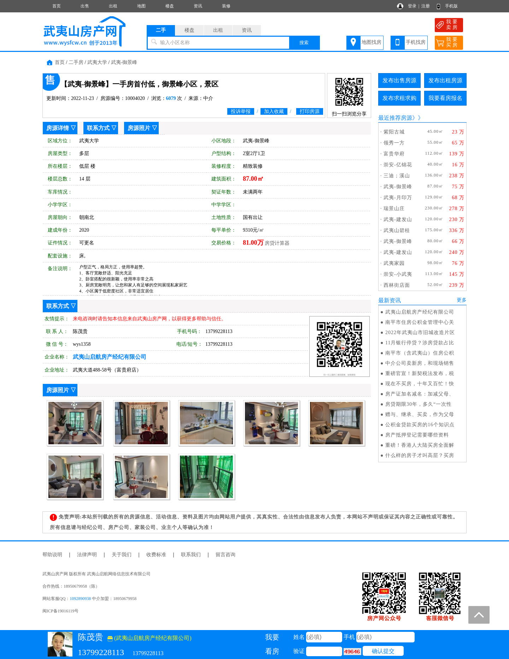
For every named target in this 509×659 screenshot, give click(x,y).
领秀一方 (394, 143)
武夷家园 (394, 263)
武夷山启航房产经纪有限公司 (419, 312)
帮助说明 (52, 554)
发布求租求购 (399, 98)
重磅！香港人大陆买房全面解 (419, 445)
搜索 (304, 42)
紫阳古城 (394, 132)
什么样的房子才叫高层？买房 (419, 455)
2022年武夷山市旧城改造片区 (420, 332)
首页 (56, 6)
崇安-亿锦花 (398, 164)
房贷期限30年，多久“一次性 (418, 404)
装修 (226, 6)
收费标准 (156, 554)
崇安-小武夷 (398, 274)
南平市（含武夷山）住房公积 (419, 353)
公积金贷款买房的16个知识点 (420, 424)
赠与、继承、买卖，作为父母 (419, 414)
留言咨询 (225, 554)
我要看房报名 (445, 98)
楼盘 (169, 6)
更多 (462, 300)
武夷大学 (97, 62)
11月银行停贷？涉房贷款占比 (419, 342)
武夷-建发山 (398, 219)
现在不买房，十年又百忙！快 (419, 383)
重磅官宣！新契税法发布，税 (419, 373)
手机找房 (416, 42)
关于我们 (121, 554)
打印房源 (310, 111)
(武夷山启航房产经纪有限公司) (149, 638)
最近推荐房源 (395, 118)
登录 (412, 6)
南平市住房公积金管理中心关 (419, 322)
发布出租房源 (445, 80)
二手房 (76, 62)
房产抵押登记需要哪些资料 (417, 435)
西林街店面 (397, 285)
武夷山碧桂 (397, 230)
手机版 (451, 6)
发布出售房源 (399, 80)
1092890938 (80, 598)
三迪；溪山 (397, 175)
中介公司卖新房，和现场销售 (419, 363)
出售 (85, 6)
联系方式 (98, 128)
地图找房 (371, 42)
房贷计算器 (277, 243)
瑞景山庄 (394, 208)
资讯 (198, 6)
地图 (141, 6)
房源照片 (139, 128)
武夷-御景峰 (124, 62)
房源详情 (57, 128)
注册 (425, 6)
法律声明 (87, 554)
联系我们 (191, 554)
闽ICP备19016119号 (60, 610)
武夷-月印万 (398, 197)
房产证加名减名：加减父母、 (419, 394)
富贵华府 (394, 153)
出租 (113, 6)
